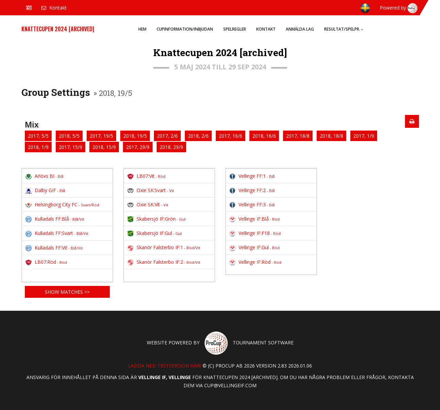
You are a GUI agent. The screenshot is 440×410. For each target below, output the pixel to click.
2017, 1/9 (363, 136)
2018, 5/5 (69, 136)
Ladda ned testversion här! (164, 365)
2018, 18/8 (331, 136)
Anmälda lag (300, 29)
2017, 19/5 (101, 136)
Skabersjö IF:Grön (156, 219)
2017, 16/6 (230, 136)
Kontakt (266, 29)
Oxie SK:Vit (147, 204)
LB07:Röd (46, 262)
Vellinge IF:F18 (255, 233)
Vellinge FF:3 (252, 204)
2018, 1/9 (38, 147)
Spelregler (234, 29)
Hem (142, 29)
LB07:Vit (146, 176)
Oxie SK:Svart (150, 190)
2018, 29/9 (171, 147)
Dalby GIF (45, 190)
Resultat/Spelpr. (343, 29)
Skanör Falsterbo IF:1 (163, 247)
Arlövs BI (44, 176)
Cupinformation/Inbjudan (185, 29)
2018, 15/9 (104, 147)
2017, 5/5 (38, 136)
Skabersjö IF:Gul (154, 233)
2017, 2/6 (167, 136)
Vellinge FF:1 (252, 176)
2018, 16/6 (264, 136)
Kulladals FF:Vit (54, 247)
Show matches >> (67, 292)
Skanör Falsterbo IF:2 (163, 262)
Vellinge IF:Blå (254, 219)
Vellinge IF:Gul (254, 247)
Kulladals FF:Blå (54, 219)
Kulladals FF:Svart (56, 233)
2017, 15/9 (70, 147)
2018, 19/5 (135, 136)
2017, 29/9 (137, 147)
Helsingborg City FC (62, 204)
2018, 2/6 (198, 136)
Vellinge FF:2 (252, 190)
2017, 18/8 (298, 136)
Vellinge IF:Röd (255, 262)
